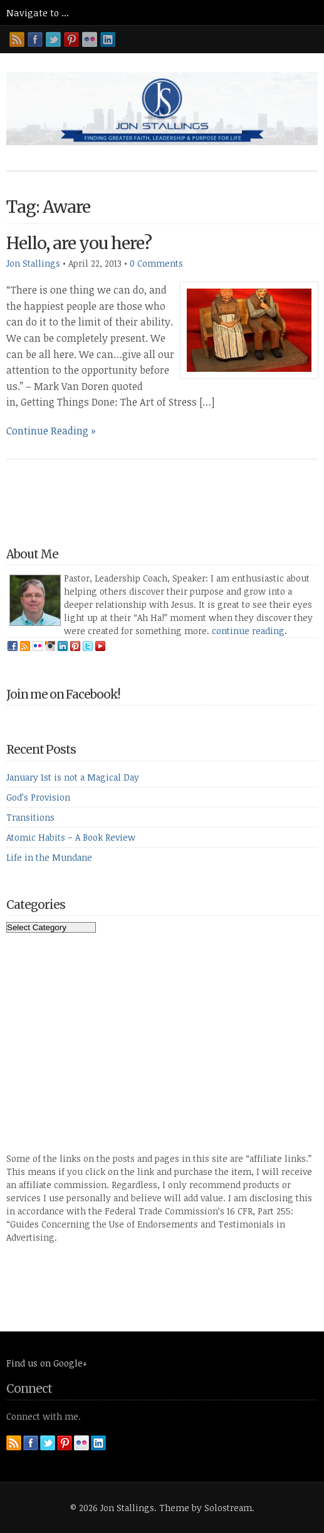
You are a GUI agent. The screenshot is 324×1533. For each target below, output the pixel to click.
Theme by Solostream (205, 1508)
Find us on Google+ (46, 1363)
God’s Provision (38, 797)
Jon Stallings (33, 263)
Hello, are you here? (79, 243)
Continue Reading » (51, 431)
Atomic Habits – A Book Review (70, 837)
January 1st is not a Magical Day (72, 777)
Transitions (30, 817)
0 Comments (156, 263)
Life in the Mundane (49, 857)
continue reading (248, 631)
